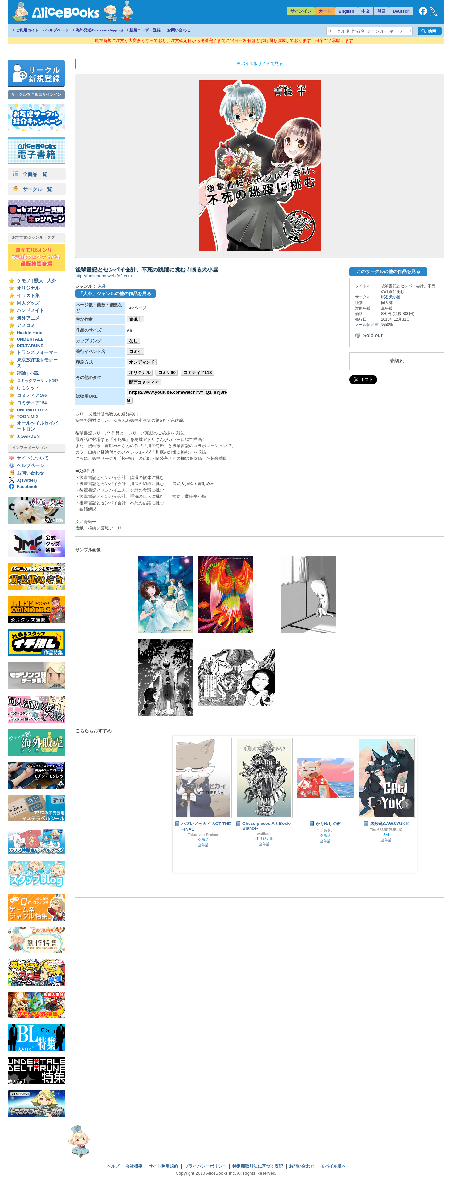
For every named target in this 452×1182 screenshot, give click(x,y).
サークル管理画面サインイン (36, 94)
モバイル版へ (333, 1166)
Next (406, 804)
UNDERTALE (30, 339)
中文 (365, 11)
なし (133, 340)
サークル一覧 (32, 189)
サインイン (301, 11)
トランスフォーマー (37, 352)
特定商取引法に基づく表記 (257, 1166)
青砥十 (135, 319)
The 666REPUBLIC (386, 830)
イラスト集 (28, 295)
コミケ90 (167, 372)
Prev (182, 804)
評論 (21, 373)
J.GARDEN (28, 436)
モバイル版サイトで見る (260, 63)
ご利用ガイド (27, 30)
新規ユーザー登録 (145, 30)
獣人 (38, 280)
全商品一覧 (30, 174)
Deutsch (401, 11)
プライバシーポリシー (205, 1166)
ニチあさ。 (325, 830)
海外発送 (99, 30)
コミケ (135, 351)
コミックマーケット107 (37, 380)
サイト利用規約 (163, 1166)
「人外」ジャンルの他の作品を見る (115, 293)
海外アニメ (28, 318)
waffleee (264, 834)
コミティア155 (32, 395)
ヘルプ (113, 1166)
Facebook (27, 486)
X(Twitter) (27, 480)
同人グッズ (28, 303)
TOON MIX (28, 416)
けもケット (28, 387)
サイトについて (33, 458)
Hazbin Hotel (30, 332)
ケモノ (24, 280)
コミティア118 (197, 372)
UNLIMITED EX (32, 410)
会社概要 (134, 1166)
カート (325, 11)
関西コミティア (144, 382)
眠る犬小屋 (390, 297)
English (346, 11)
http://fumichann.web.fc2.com (103, 275)
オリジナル (28, 288)
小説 (34, 373)
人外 (51, 280)
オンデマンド (141, 362)
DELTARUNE (30, 345)
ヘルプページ (57, 30)
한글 (381, 11)
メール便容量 (366, 324)
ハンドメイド (30, 310)
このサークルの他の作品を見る (388, 271)
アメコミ (26, 325)
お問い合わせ (178, 30)
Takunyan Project (203, 834)
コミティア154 (32, 402)
